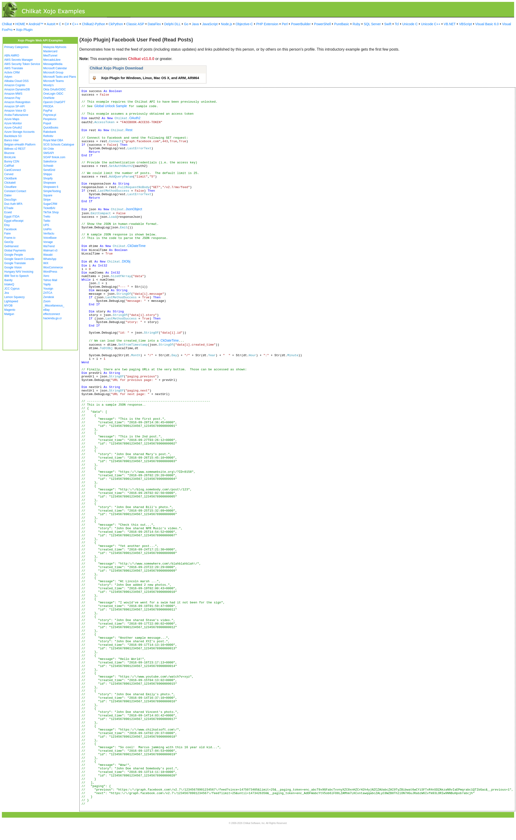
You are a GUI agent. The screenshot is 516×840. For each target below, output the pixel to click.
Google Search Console (19, 259)
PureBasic (341, 24)
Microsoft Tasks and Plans (59, 76)
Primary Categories (16, 47)
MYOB (8, 305)
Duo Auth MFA (13, 204)
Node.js (226, 24)
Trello (46, 216)
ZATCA (47, 293)
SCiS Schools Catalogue (58, 144)
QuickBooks (50, 127)
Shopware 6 (50, 187)
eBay (46, 309)
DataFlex (154, 24)
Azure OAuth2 (13, 127)
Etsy (7, 225)
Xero (46, 276)
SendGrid (49, 170)
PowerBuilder (301, 24)
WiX (46, 263)
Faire (7, 233)
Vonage (48, 242)
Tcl (397, 24)
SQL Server (372, 24)
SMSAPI (48, 153)
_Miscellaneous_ (53, 305)
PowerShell (322, 24)
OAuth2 (134, 118)
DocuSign (10, 199)
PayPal (47, 110)
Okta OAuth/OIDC (54, 89)
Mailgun (9, 314)
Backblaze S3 (12, 136)
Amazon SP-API (14, 106)
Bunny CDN (11, 161)
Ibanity (8, 280)
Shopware (49, 182)
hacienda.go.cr (52, 318)
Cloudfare (10, 187)
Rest (129, 130)
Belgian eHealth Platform (20, 144)
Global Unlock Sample (110, 106)
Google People (13, 254)
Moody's (48, 85)
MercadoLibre (52, 59)
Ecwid (8, 212)
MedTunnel (50, 55)
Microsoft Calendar (55, 68)
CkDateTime (136, 246)
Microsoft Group (53, 72)
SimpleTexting (52, 191)
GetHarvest (11, 246)
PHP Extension (267, 24)
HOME (20, 24)
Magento (9, 309)
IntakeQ (9, 284)
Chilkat (7, 24)
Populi (47, 123)
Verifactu (48, 233)
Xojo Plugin (24, 30)
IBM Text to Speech (16, 276)
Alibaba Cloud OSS (16, 81)
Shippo (47, 174)
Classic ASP (135, 24)
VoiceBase (50, 237)
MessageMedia (52, 64)
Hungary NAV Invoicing (18, 271)
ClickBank (10, 178)
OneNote (49, 98)
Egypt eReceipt (13, 220)
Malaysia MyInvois (54, 47)
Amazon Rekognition (17, 102)
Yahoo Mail (50, 280)
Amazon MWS (13, 93)
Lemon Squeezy (14, 297)
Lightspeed (11, 301)
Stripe (47, 199)
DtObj (126, 261)
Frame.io (9, 237)
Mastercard (50, 51)
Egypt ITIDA (12, 216)
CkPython (116, 24)
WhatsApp (49, 259)
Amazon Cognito (14, 85)
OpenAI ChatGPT (54, 102)
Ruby (356, 24)
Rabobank (49, 131)
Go (186, 24)
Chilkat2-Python (93, 24)
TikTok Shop (51, 212)
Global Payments (15, 250)
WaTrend (49, 246)
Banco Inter (11, 140)
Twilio (46, 220)
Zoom (47, 301)
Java (195, 24)
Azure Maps (11, 119)
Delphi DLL (172, 24)
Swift (387, 24)
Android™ (36, 24)
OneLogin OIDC (53, 93)
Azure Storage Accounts (19, 131)
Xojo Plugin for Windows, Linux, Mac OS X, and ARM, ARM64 (150, 78)
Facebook (10, 229)
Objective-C (244, 24)
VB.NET (450, 24)
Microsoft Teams (53, 81)
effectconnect (51, 314)
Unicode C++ (430, 24)
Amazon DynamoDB (17, 89)
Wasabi (48, 254)
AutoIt (51, 24)
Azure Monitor (13, 123)
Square (48, 195)
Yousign (48, 288)
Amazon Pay (12, 98)
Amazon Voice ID (15, 110)
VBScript (465, 24)
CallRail (9, 165)
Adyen (8, 76)
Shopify (48, 178)
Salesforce (50, 161)
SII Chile (48, 148)
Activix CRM (12, 72)
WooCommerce (53, 267)
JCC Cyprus (12, 288)
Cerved (8, 174)
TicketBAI (49, 208)
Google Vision (13, 267)
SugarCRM (50, 204)
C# (67, 24)
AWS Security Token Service (22, 64)
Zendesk (48, 297)
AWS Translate (13, 68)
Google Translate (15, 263)
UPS (46, 225)
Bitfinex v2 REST (15, 148)
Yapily (47, 284)
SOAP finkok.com (54, 157)
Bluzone (9, 153)
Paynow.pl (49, 115)
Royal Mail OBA (53, 140)
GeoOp (8, 242)
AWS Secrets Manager (18, 59)
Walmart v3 (50, 250)
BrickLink (10, 157)
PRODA (48, 106)
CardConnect (12, 170)
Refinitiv (48, 136)
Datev (8, 195)
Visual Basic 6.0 (487, 24)
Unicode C (410, 24)
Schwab (48, 165)
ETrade (8, 208)
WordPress (50, 271)
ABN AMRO (11, 55)
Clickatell (10, 182)
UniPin (47, 229)
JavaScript (210, 24)
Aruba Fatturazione (16, 115)
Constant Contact (15, 191)
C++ (75, 24)
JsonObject (134, 209)
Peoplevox (50, 119)
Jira (6, 293)
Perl (285, 24)
